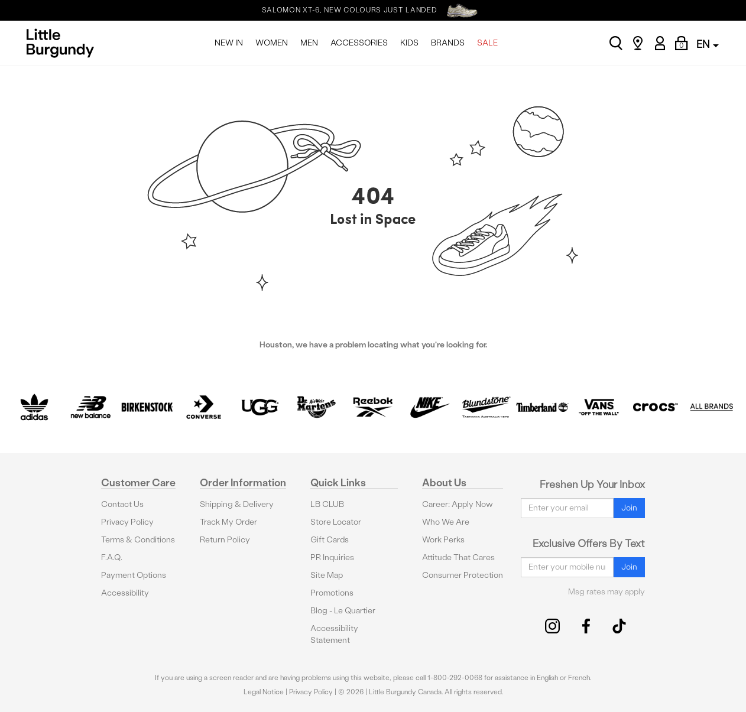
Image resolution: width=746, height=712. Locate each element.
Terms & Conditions (138, 540)
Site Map (326, 575)
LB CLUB (327, 504)
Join (629, 508)
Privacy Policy (127, 522)
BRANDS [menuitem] (448, 43)
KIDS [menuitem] (409, 43)
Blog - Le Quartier (342, 611)
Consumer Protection (462, 575)
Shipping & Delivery (237, 504)
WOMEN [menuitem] (271, 43)
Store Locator (335, 522)
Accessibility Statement (334, 634)
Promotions (331, 593)
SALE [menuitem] (487, 43)
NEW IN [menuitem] (229, 43)
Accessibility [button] (125, 593)
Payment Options (133, 575)
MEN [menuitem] (309, 43)
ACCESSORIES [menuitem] (359, 43)
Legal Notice (264, 692)
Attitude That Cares (458, 557)
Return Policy (225, 540)
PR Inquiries (332, 557)
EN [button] (707, 44)
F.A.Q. (111, 557)
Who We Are (445, 522)
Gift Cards (329, 540)
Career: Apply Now (457, 504)
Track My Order (228, 522)
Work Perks (443, 540)
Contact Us (122, 504)
